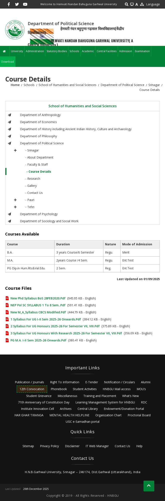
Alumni (145, 382)
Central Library (88, 409)
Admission (125, 51)
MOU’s (141, 389)
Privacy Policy (49, 446)
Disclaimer (72, 446)
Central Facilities (106, 51)
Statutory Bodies (57, 51)
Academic (88, 51)
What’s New (130, 396)
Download (7, 61)
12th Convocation (32, 389)
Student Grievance (39, 396)
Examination (142, 51)
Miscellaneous (67, 396)
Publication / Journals (29, 382)
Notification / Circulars (119, 382)
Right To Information (64, 382)
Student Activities (85, 389)
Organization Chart (108, 415)
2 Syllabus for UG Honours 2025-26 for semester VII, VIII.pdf (55, 326)
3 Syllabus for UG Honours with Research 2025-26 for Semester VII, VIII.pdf (66, 333)
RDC (144, 402)
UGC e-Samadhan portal (82, 422)
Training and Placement (99, 396)
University (17, 51)
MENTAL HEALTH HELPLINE (69, 415)
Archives (66, 409)
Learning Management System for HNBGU (105, 402)
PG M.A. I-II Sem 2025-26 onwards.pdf (38, 340)
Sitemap (28, 446)
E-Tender (91, 382)
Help (139, 446)
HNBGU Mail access (117, 389)
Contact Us (122, 446)
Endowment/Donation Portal (124, 409)
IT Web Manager (97, 446)
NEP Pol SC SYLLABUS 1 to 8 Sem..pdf (38, 305)
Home (15, 85)
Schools (74, 51)
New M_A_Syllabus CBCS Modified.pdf (38, 312)
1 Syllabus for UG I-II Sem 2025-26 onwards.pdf (46, 319)
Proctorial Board (139, 415)
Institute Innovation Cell (37, 409)
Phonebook (59, 389)
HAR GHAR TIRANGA (28, 415)
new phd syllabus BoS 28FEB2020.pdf (38, 298)
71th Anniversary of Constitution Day (43, 402)
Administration (35, 51)
